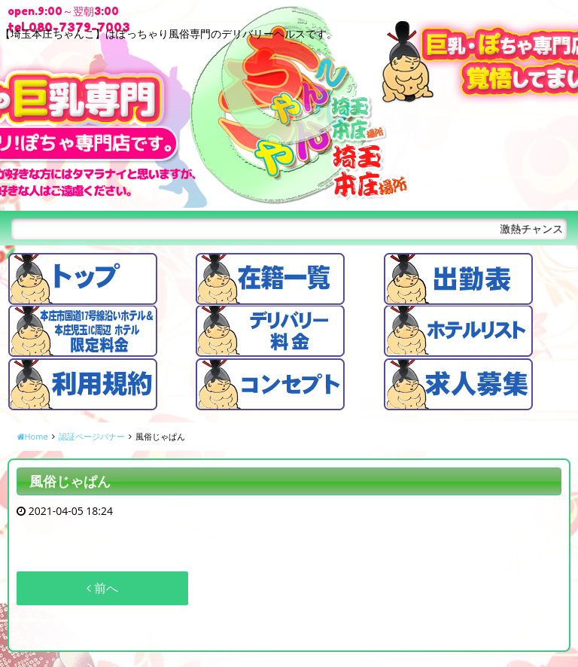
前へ (102, 588)
